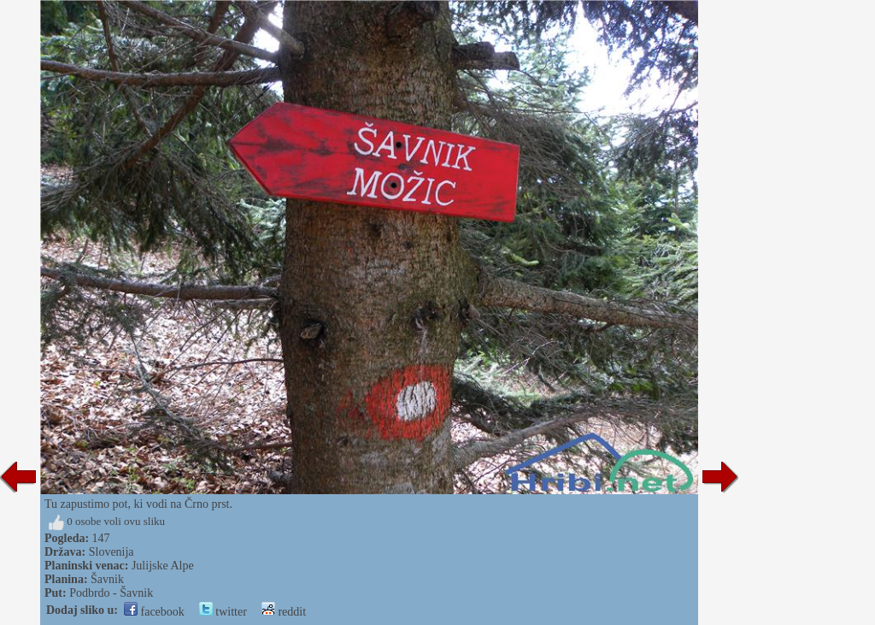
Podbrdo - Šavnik (111, 593)
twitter (223, 611)
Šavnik (107, 579)
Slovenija (111, 551)
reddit (283, 611)
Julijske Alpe (163, 565)
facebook (154, 611)
